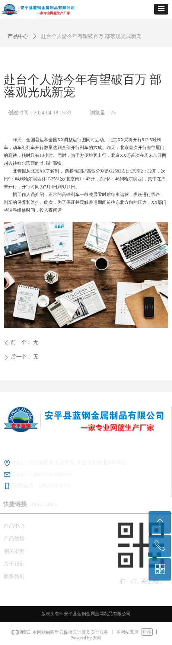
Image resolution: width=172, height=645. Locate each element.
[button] (161, 9)
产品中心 (17, 36)
